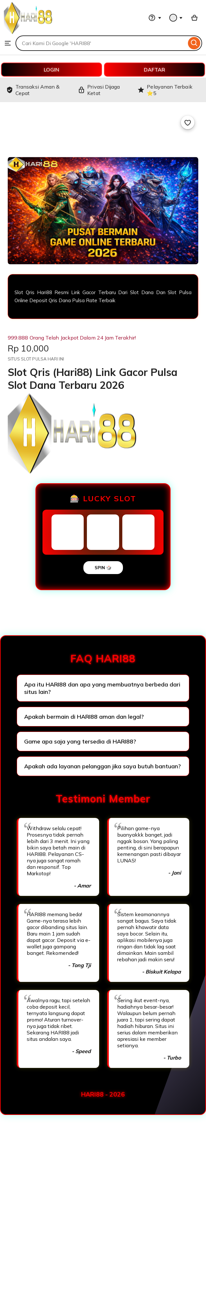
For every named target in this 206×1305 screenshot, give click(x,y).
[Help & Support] (154, 17)
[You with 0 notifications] (176, 17)
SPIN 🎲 (103, 567)
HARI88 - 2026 (103, 1094)
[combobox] (100, 43)
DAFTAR (154, 69)
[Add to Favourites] (187, 122)
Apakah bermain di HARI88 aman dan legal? (84, 716)
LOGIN (51, 69)
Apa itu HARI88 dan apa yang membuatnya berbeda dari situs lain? (102, 688)
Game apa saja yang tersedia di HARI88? (80, 741)
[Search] (194, 43)
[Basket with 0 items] (194, 17)
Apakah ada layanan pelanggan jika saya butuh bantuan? (102, 766)
